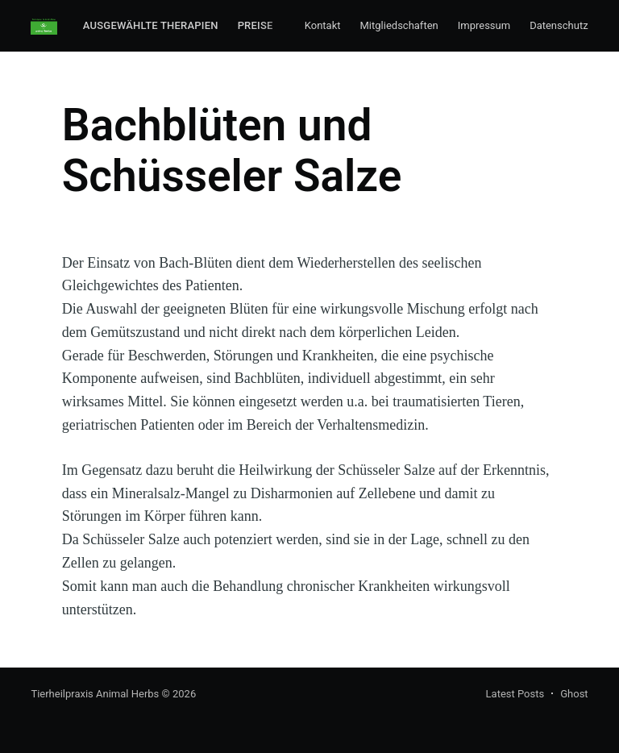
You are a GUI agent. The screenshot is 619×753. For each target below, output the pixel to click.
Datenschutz (559, 25)
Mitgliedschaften (399, 25)
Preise (255, 25)
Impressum (484, 25)
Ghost (574, 694)
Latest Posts (515, 694)
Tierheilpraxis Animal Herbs (95, 694)
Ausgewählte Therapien (150, 25)
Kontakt (323, 25)
